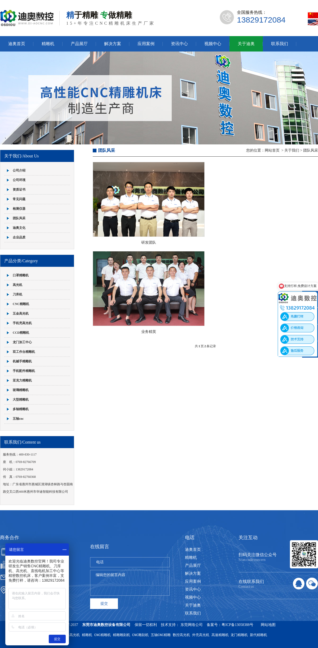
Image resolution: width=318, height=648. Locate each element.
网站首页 (272, 150)
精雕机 (48, 43)
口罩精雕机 (21, 275)
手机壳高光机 (22, 323)
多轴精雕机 (21, 409)
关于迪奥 (246, 43)
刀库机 (17, 294)
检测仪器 (19, 209)
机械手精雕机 (22, 361)
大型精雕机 (21, 399)
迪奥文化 (19, 228)
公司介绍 (19, 170)
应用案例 (146, 43)
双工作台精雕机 (24, 352)
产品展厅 (79, 43)
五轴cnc (18, 418)
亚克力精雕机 (22, 380)
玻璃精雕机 (21, 390)
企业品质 (19, 237)
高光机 (17, 285)
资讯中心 (179, 43)
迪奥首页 (16, 43)
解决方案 (112, 43)
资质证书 (19, 189)
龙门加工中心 (22, 342)
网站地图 (268, 625)
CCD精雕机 (21, 332)
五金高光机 (21, 313)
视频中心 (212, 43)
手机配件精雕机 (24, 371)
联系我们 (279, 43)
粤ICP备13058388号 (237, 625)
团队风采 (19, 218)
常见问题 (19, 199)
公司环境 (19, 180)
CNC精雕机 (21, 304)
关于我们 (291, 150)
